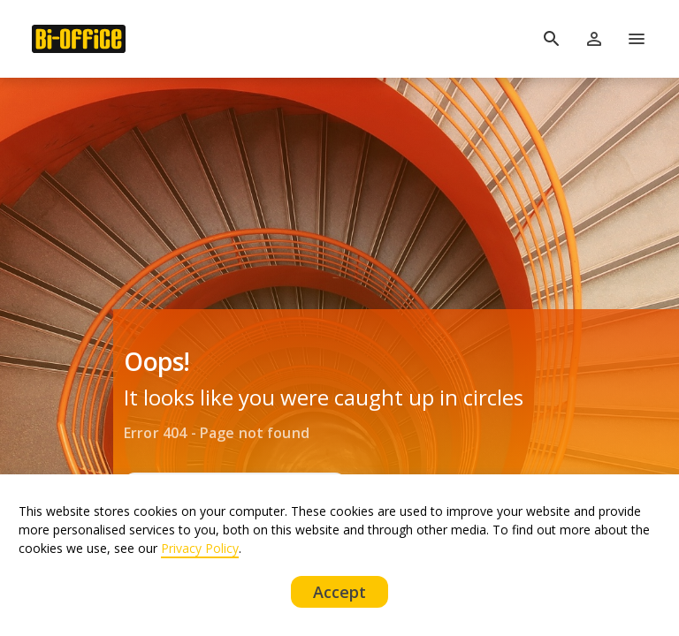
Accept (340, 591)
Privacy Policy (200, 548)
